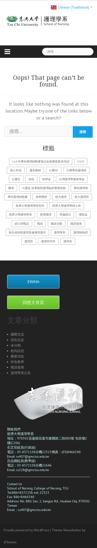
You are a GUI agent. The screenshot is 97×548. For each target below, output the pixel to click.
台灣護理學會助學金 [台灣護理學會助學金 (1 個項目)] (72, 179)
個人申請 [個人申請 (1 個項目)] (15, 170)
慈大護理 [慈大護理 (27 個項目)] (61, 197)
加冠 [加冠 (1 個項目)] (31, 179)
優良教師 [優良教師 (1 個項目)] (35, 170)
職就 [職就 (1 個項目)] (40, 223)
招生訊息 (17, 340)
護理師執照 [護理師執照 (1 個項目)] (80, 232)
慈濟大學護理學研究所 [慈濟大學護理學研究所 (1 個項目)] (30, 205)
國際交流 (17, 334)
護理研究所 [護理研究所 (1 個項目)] (48, 241)
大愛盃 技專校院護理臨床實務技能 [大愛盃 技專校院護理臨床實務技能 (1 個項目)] (44, 188)
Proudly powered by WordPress (26, 530)
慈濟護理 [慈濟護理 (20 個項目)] (45, 214)
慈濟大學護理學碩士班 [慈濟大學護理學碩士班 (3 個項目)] (66, 205)
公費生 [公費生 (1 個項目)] (16, 179)
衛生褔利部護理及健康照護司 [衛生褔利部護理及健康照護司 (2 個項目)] (27, 232)
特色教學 (17, 362)
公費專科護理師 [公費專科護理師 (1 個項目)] (76, 170)
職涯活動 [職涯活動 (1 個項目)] (56, 223)
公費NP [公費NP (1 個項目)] (53, 170)
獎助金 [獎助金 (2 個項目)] (83, 214)
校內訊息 (17, 351)
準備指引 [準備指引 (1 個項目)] (65, 214)
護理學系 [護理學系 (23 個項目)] (59, 232)
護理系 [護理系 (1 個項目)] (67, 241)
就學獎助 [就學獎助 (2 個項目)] (41, 197)
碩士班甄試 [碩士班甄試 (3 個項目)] (22, 223)
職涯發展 (17, 367)
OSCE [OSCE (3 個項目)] (80, 161)
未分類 (16, 345)
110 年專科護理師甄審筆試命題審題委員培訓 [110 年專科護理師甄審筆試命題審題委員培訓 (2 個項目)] (40, 161)
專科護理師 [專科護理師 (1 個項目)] (81, 188)
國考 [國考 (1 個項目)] (11, 188)
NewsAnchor (72, 530)
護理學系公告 (21, 373)
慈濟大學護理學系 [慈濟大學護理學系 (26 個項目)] (20, 214)
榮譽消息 (17, 356)
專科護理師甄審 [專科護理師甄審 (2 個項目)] (18, 197)
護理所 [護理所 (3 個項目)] (28, 241)
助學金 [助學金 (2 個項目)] (46, 179)
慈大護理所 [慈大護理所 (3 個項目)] (82, 197)
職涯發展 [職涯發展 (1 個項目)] (76, 223)
